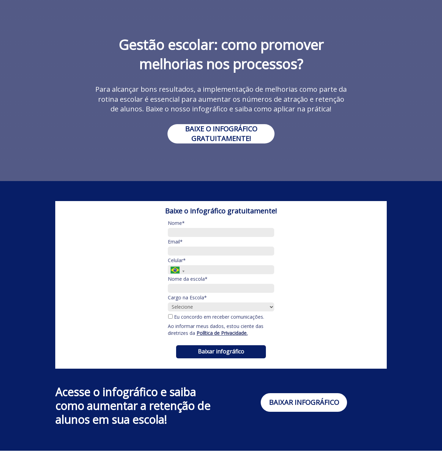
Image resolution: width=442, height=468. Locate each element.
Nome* (176, 223)
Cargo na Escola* (187, 298)
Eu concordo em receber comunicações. (216, 317)
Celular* (177, 260)
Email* (175, 242)
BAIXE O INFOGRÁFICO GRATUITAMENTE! (221, 133)
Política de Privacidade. (222, 333)
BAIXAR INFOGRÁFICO (304, 402)
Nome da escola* (188, 279)
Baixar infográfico (221, 351)
